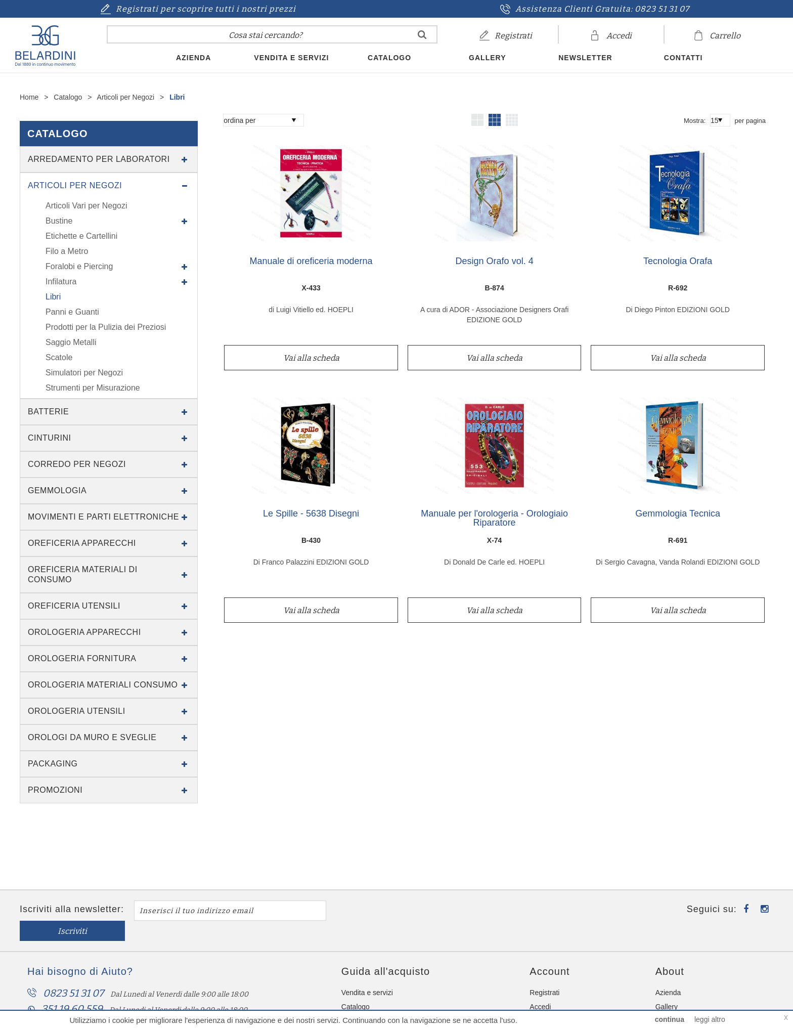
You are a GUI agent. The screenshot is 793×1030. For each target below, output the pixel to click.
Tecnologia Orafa (677, 261)
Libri (177, 97)
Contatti (683, 58)
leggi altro (709, 1019)
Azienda (193, 58)
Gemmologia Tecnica (677, 514)
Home (29, 97)
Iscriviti (376, 911)
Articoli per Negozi (127, 97)
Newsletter (585, 58)
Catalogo (389, 58)
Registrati (544, 972)
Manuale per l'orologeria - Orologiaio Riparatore (494, 518)
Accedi (540, 986)
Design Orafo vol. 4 (495, 261)
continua (669, 1019)
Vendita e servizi (291, 58)
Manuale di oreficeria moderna (311, 261)
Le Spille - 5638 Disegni (311, 514)
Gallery (487, 58)
